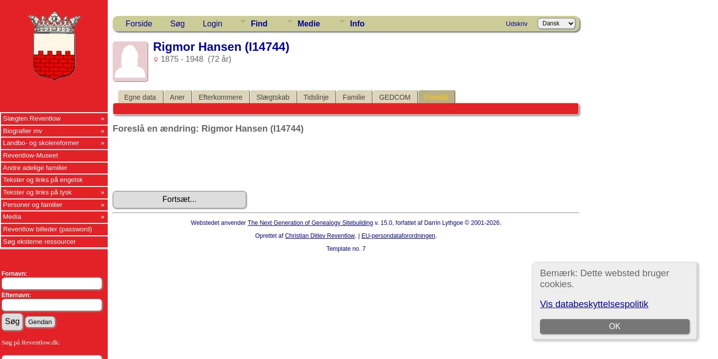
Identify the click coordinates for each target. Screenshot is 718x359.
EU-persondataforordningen (398, 235)
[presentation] (188, 162)
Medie (309, 23)
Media (12, 216)
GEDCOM (394, 97)
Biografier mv (22, 131)
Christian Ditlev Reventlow (320, 235)
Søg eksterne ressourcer (39, 241)
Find (259, 23)
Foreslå (436, 97)
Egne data (140, 97)
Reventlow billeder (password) (47, 229)
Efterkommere (220, 97)
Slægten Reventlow (32, 118)
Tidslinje (316, 97)
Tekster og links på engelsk (43, 179)
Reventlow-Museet (30, 155)
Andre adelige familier (35, 168)
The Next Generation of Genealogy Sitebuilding (310, 222)
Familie (354, 97)
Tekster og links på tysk (37, 192)
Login (212, 23)
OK (614, 326)
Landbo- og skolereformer (41, 143)
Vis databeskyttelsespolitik (594, 304)
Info (357, 23)
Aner (177, 97)
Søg (177, 23)
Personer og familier (32, 204)
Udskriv (517, 23)
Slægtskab (272, 97)
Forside (139, 23)
